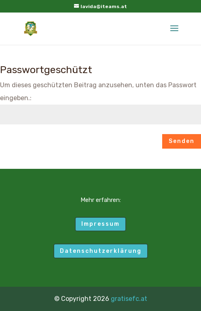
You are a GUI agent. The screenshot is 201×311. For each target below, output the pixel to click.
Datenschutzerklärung (101, 251)
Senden (182, 141)
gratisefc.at (129, 299)
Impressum (100, 224)
